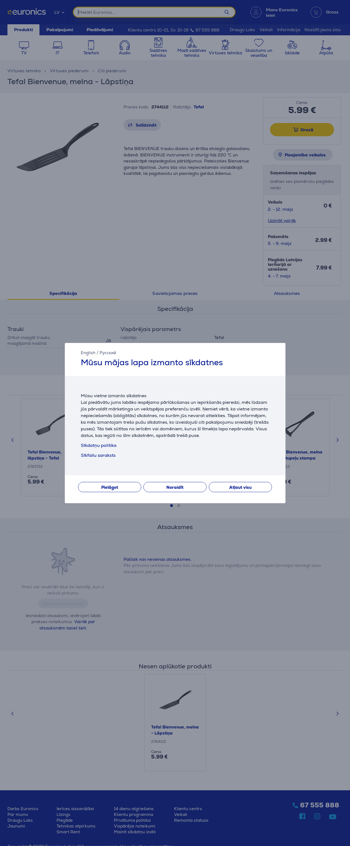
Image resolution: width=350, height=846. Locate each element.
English (88, 352)
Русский (108, 352)
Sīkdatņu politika (98, 445)
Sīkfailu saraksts (98, 455)
